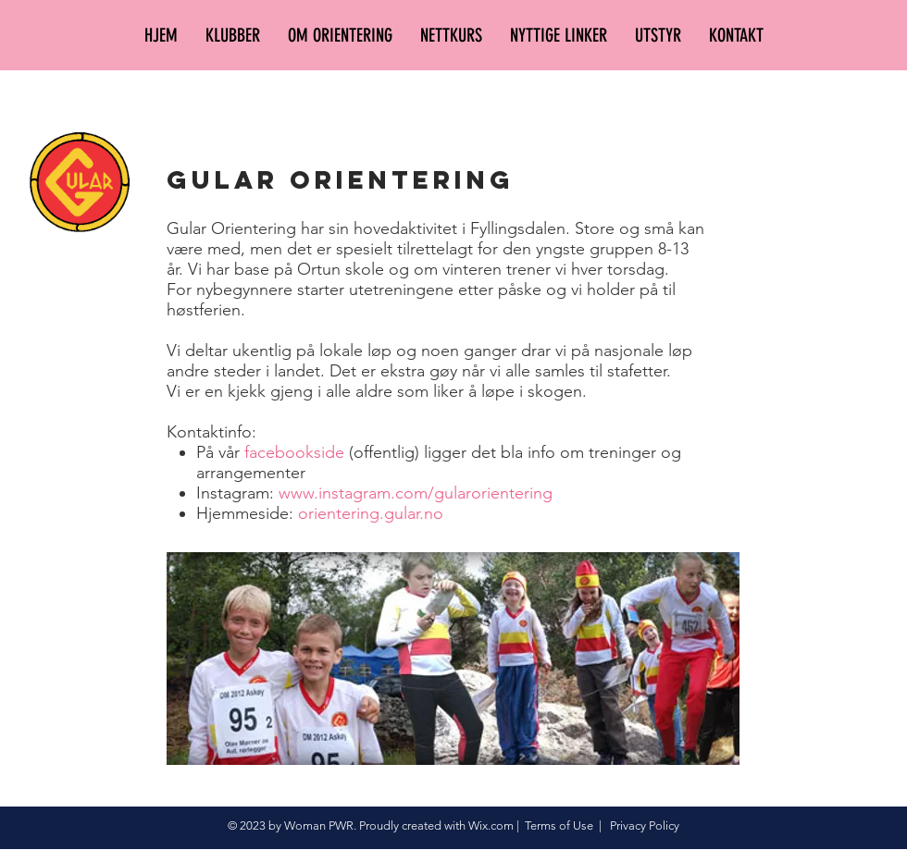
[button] (233, 35)
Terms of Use (559, 825)
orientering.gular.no (370, 513)
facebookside (294, 452)
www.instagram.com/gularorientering (416, 493)
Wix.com (491, 825)
